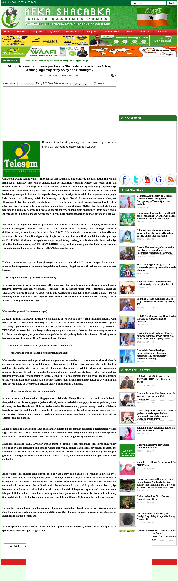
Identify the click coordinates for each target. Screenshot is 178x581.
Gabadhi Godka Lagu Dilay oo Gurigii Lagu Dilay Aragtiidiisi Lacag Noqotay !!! (156, 516)
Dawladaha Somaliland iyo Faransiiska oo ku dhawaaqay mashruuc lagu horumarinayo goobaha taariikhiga (152, 354)
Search (171, 3)
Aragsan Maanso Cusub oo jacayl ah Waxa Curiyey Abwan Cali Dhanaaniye (156, 396)
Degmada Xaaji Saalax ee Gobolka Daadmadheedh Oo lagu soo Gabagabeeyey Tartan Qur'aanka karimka (155, 200)
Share (101, 83)
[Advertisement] (55, 113)
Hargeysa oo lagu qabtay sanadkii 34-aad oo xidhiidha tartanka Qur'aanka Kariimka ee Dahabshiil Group (156, 216)
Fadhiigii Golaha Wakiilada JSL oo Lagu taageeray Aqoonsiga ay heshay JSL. (156, 302)
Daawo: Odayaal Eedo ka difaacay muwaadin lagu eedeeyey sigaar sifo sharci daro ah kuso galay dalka (155, 336)
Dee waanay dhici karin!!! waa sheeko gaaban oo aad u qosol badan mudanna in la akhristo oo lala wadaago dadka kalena (156, 414)
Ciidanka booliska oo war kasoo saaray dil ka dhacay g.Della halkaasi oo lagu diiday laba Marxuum (156, 233)
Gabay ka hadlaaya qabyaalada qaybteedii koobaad (153, 446)
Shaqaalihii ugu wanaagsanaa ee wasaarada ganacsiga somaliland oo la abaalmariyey (156, 267)
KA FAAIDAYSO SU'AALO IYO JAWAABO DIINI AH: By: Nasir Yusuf (154, 379)
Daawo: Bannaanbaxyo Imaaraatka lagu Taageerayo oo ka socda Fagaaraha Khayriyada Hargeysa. (155, 250)
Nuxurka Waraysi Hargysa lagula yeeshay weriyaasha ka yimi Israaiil (155, 283)
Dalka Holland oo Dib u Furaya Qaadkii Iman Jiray (153, 497)
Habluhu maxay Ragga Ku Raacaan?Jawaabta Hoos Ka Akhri (156, 429)
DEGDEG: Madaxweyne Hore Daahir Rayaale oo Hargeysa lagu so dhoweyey (156, 319)
